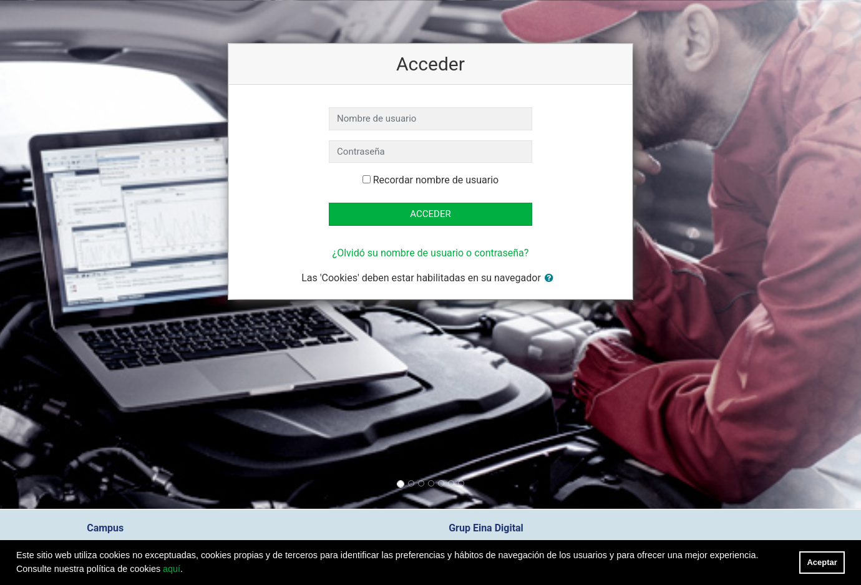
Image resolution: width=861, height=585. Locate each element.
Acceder (430, 214)
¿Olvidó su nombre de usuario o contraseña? (431, 253)
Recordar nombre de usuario (436, 180)
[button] (551, 278)
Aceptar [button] (822, 562)
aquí (171, 569)
